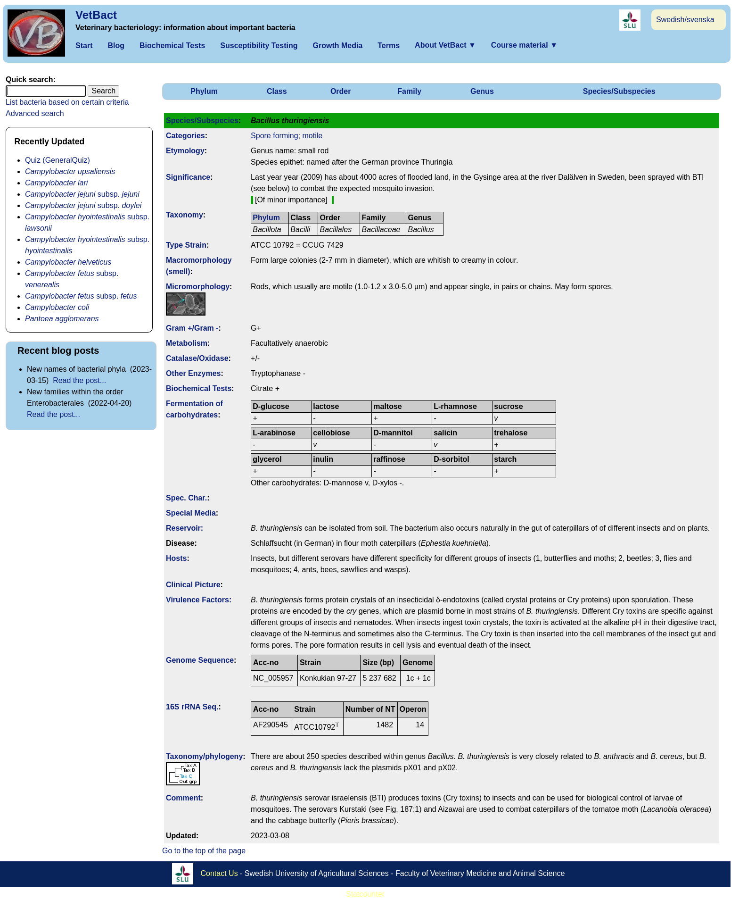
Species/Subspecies (619, 91)
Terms (389, 46)
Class (277, 91)
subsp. (82, 194)
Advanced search (35, 113)
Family (409, 91)
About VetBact (445, 45)
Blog (115, 46)
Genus (482, 91)
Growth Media (337, 46)
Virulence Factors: (198, 600)
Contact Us (219, 873)
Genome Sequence (200, 660)
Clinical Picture (193, 585)
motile (312, 136)
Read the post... (79, 380)
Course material (524, 45)
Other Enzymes (193, 373)
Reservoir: (184, 528)
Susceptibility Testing (258, 46)
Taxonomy (184, 215)
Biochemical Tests (172, 46)
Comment (183, 798)
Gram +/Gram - (192, 328)
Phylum (204, 91)
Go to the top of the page (204, 851)
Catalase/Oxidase (197, 358)
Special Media (191, 513)
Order (340, 91)
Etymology (185, 151)
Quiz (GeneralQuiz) (57, 160)
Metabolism (186, 343)
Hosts (176, 558)
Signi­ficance (188, 177)
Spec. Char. (186, 498)
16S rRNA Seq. (192, 707)
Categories (185, 136)
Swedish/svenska (685, 20)
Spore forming (274, 136)
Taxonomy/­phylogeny (204, 756)
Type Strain (186, 245)
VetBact (96, 14)
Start (83, 46)
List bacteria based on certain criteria (67, 102)
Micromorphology (198, 287)
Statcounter (365, 894)
